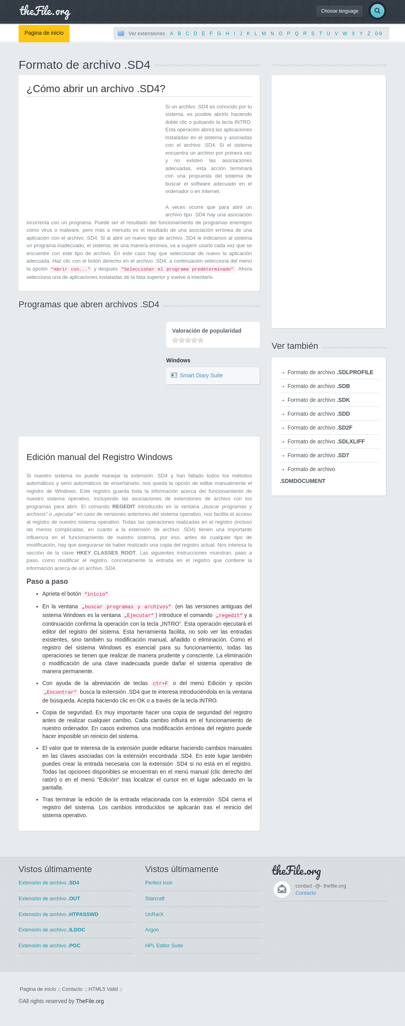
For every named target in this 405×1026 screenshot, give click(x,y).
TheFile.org (90, 1001)
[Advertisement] (92, 158)
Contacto (305, 893)
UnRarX (154, 914)
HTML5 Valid (103, 989)
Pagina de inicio (44, 33)
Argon (152, 930)
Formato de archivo (330, 372)
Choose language (339, 11)
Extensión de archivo (49, 883)
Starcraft (155, 898)
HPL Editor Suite (164, 945)
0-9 (378, 33)
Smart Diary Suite (201, 375)
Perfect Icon (158, 883)
